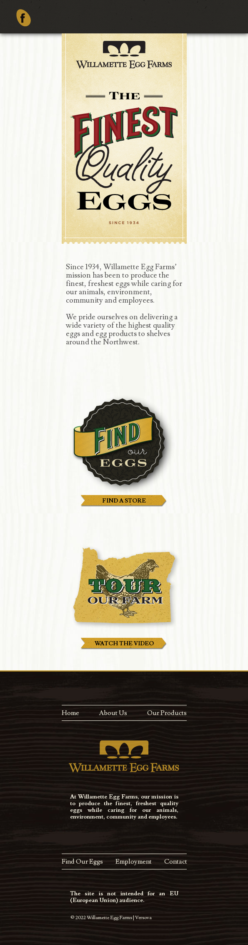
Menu (233, 21)
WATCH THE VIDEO (124, 643)
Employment (133, 861)
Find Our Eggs (82, 861)
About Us (113, 713)
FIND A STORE (124, 501)
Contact (175, 861)
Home (70, 713)
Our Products (167, 713)
